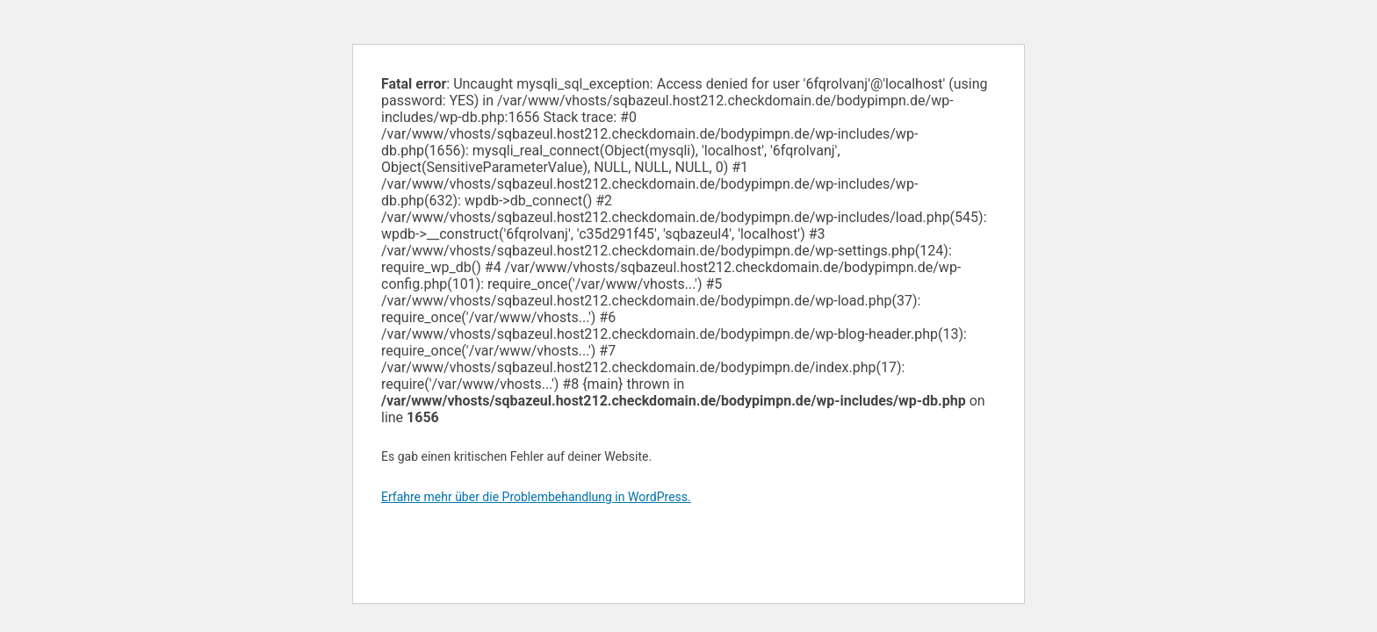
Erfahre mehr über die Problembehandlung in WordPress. (536, 497)
